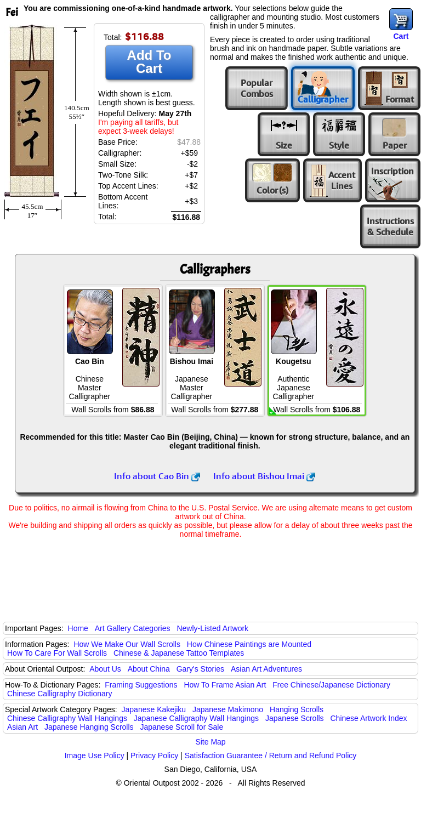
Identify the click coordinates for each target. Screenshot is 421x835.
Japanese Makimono (227, 709)
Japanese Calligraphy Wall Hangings (196, 718)
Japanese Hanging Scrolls (89, 727)
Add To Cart (149, 62)
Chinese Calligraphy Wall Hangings (67, 718)
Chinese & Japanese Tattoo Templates (178, 653)
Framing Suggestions (141, 684)
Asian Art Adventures (266, 668)
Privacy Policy (154, 755)
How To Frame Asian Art (225, 684)
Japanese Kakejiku (154, 709)
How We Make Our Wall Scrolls (126, 644)
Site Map (210, 741)
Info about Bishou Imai (264, 475)
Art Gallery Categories (132, 628)
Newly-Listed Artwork (212, 628)
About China (149, 668)
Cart (400, 36)
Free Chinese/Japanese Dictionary (331, 684)
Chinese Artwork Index (369, 718)
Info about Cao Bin (157, 475)
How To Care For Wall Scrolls (57, 653)
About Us (105, 668)
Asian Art (22, 727)
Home (78, 628)
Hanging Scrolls (296, 709)
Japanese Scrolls (294, 718)
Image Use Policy (94, 755)
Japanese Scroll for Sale (181, 727)
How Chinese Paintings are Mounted (249, 644)
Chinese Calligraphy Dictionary (59, 693)
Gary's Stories (200, 668)
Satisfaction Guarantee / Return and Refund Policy (271, 755)
